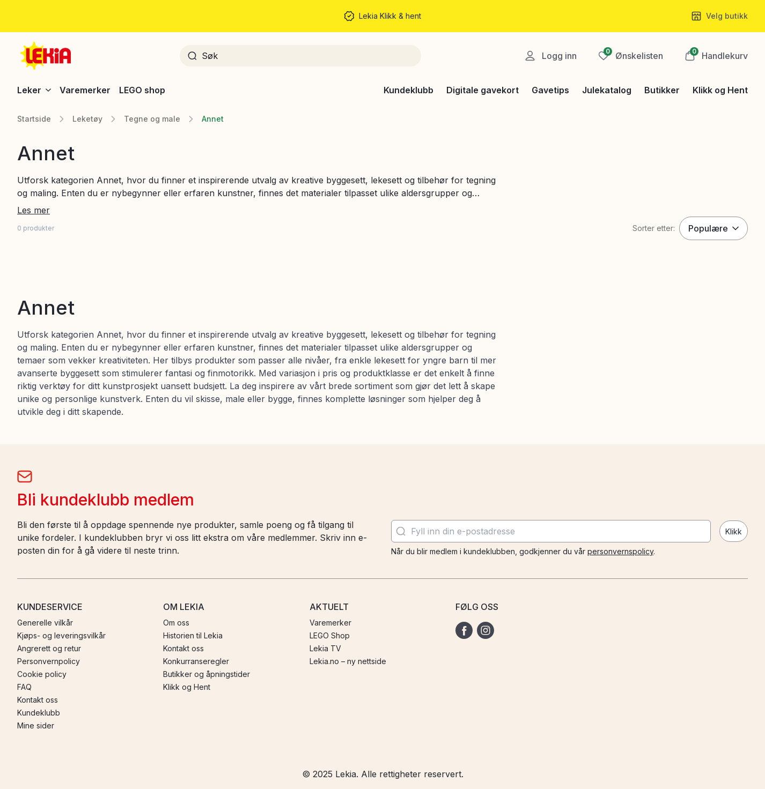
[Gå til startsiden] (46, 56)
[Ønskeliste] (630, 55)
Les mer (33, 210)
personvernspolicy (620, 551)
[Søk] (308, 55)
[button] (716, 55)
